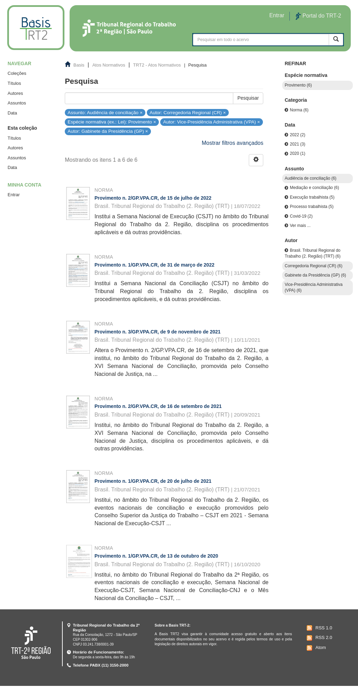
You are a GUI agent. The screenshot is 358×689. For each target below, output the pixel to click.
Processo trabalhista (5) (312, 206)
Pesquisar (248, 98)
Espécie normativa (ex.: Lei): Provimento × (112, 121)
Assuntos (17, 103)
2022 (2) (297, 134)
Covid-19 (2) (301, 216)
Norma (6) (299, 110)
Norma (103, 190)
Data (12, 113)
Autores (15, 93)
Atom (315, 648)
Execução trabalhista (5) (312, 197)
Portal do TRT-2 (318, 16)
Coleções (17, 73)
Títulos (14, 83)
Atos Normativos (108, 65)
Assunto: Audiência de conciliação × (105, 112)
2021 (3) (297, 144)
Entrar (14, 194)
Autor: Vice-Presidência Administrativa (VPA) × (211, 121)
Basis (78, 65)
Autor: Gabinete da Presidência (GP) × (108, 131)
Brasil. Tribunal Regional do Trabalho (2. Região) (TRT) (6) (312, 253)
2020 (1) (297, 153)
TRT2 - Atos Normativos (157, 65)
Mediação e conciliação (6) (314, 187)
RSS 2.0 (318, 638)
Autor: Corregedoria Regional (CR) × (188, 112)
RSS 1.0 (318, 628)
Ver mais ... (300, 225)
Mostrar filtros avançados (233, 143)
